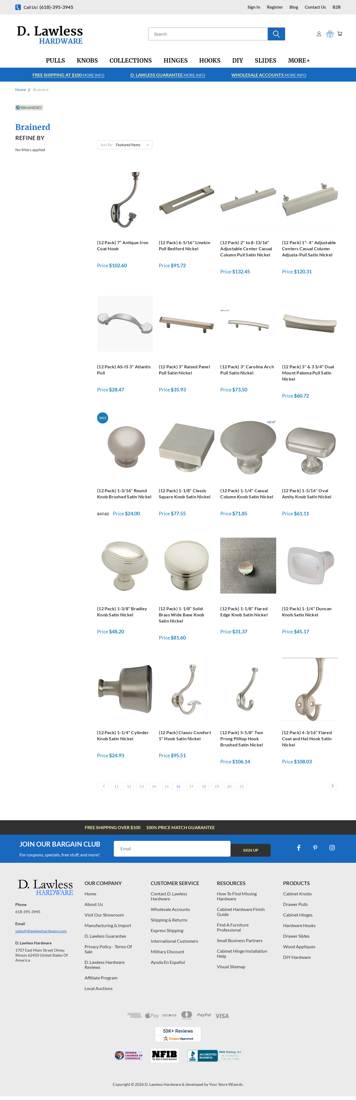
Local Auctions (99, 991)
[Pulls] (55, 60)
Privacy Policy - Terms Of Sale (108, 952)
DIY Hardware (297, 960)
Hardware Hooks (299, 928)
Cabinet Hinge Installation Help (242, 957)
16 (200, 788)
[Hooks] (210, 60)
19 (250, 788)
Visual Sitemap (231, 969)
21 (283, 788)
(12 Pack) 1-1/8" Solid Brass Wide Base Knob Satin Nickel (181, 614)
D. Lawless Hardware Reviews (105, 968)
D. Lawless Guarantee (105, 939)
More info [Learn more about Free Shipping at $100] (68, 74)
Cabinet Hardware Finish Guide (241, 915)
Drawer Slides (296, 939)
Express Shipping (167, 933)
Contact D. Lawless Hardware (169, 899)
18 (233, 788)
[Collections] (130, 60)
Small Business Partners (240, 943)
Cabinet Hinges (298, 918)
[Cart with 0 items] (338, 33)
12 (135, 788)
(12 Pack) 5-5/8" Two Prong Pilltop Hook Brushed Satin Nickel (241, 738)
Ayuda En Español (168, 965)
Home (90, 897)
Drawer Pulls (295, 907)
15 (185, 788)
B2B (337, 7)
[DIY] (237, 60)
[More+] (299, 60)
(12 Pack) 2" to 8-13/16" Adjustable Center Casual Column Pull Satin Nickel (246, 248)
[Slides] (266, 60)
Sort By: (106, 145)
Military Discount (167, 954)
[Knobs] (87, 60)
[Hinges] (175, 60)
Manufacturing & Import (108, 928)
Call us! (48, 7)
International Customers (174, 944)
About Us (94, 907)
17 (217, 788)
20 (267, 788)
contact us (315, 7)
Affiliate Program (101, 981)
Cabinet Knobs (297, 897)
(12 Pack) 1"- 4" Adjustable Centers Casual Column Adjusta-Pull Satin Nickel (309, 248)
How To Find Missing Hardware (237, 899)
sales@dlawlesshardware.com (41, 934)
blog (294, 7)
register (275, 7)
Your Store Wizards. (226, 1087)
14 (168, 788)
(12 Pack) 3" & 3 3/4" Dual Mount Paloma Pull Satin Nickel (308, 372)
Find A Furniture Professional (233, 930)
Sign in (254, 7)
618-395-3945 (27, 915)
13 (151, 788)
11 (118, 788)
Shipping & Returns (169, 923)
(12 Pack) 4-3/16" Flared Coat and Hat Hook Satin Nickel (307, 738)
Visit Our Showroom (104, 918)
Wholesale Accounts (170, 912)
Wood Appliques (299, 949)
